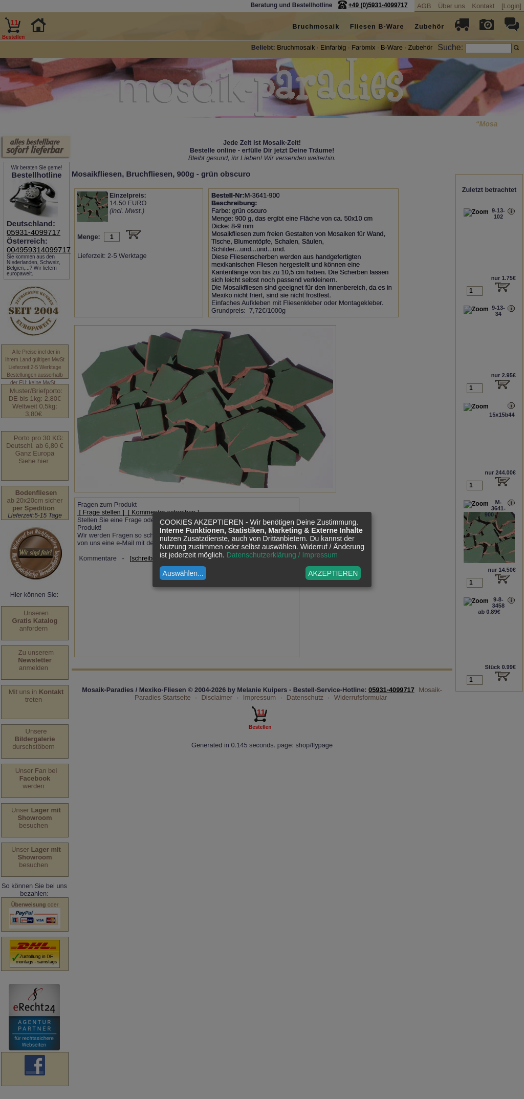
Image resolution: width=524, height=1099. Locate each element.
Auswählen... (183, 573)
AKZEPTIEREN (333, 573)
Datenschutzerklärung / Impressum (282, 555)
